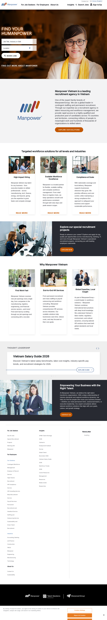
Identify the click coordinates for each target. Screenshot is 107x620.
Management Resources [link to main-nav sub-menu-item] (43, 470)
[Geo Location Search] (42, 48)
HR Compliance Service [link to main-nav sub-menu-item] (11, 479)
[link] (53, 603)
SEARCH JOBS (11, 56)
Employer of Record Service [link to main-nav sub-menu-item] (13, 469)
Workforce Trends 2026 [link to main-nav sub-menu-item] (44, 463)
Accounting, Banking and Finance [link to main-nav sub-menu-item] (13, 519)
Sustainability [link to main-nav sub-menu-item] (11, 546)
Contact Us (68, 418)
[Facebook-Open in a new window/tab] (53, 603)
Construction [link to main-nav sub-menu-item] (11, 522)
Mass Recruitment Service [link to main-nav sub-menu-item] (12, 486)
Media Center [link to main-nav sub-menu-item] (43, 474)
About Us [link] (10, 540)
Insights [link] (41, 434)
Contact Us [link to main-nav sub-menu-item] (10, 544)
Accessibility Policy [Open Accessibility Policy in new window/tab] (63, 591)
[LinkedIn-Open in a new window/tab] (46, 603)
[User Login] (96, 5)
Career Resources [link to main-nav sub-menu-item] (44, 466)
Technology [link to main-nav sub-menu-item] (10, 535)
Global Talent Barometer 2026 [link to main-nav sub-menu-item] (43, 453)
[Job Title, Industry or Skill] (23, 41)
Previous (96, 349)
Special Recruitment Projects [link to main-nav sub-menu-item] (13, 443)
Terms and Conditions (39, 591)
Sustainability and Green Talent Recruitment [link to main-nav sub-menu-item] (12, 507)
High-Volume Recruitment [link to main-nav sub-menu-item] (11, 474)
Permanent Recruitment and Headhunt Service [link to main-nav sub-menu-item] (12, 495)
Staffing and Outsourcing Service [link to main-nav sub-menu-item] (13, 501)
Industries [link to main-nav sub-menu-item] (10, 514)
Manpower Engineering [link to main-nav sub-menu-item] (10, 529)
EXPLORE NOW (68, 250)
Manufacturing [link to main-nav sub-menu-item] (11, 532)
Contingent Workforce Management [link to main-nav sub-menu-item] (13, 464)
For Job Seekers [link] (12, 434)
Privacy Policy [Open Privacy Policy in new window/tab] (51, 591)
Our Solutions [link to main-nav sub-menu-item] (11, 459)
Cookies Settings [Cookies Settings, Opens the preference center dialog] (79, 615)
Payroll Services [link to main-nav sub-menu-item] (12, 490)
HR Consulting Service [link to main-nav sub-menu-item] (13, 482)
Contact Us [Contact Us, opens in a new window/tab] (85, 1)
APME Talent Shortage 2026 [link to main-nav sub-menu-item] (45, 440)
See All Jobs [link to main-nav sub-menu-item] (10, 439)
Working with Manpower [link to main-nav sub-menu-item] (11, 448)
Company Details (25, 591)
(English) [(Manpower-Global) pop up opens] (96, 1)
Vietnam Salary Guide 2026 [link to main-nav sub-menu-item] (45, 458)
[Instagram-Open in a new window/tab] (60, 603)
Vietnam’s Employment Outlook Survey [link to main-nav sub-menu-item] (45, 446)
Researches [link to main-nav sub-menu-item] (42, 476)
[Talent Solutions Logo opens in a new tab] (50, 568)
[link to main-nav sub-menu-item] (28, 5)
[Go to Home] (9, 4)
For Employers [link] (12, 454)
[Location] (23, 48)
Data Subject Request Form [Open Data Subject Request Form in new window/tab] (78, 591)
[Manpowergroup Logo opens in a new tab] (74, 568)
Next (98, 349)
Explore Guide (83, 372)
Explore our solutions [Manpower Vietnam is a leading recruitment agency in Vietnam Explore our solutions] (70, 130)
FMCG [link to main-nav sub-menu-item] (9, 525)
